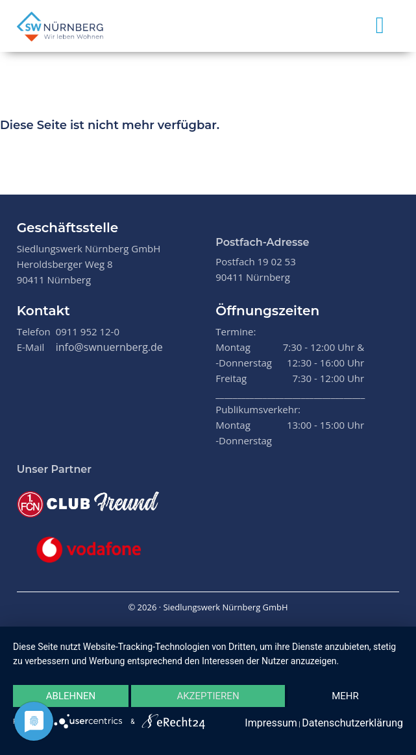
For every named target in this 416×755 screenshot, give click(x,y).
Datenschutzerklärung (352, 723)
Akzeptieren (208, 696)
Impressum (271, 723)
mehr (345, 696)
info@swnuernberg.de (109, 347)
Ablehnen (70, 696)
